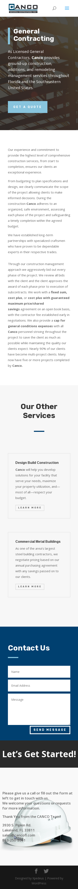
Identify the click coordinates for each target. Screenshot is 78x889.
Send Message (50, 730)
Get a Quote (27, 107)
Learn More (30, 507)
